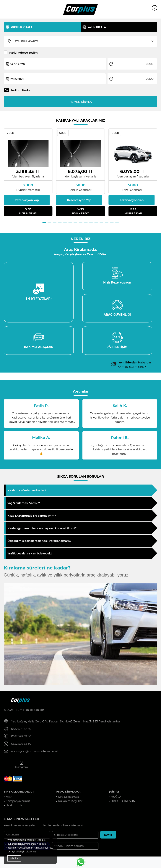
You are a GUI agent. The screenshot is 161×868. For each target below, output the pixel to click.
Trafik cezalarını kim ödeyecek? (30, 554)
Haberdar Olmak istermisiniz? (134, 366)
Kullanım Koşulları (70, 802)
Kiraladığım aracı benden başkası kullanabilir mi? (42, 529)
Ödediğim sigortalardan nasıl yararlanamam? (39, 542)
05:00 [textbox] (150, 64)
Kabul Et (14, 858)
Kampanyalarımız (18, 802)
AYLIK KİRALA (97, 27)
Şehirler (114, 793)
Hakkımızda (14, 806)
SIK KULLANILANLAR (19, 793)
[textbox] (83, 41)
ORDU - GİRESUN (122, 802)
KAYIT (108, 836)
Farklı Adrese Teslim (23, 52)
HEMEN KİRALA (80, 101)
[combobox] (83, 41)
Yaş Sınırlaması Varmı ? (23, 504)
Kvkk (9, 798)
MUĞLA (115, 798)
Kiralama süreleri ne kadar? (26, 491)
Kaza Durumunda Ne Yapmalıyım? (31, 517)
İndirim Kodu (20, 90)
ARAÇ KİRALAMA (68, 793)
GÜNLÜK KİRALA (21, 27)
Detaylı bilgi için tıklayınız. (21, 851)
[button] (44, 222)
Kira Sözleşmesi (68, 798)
